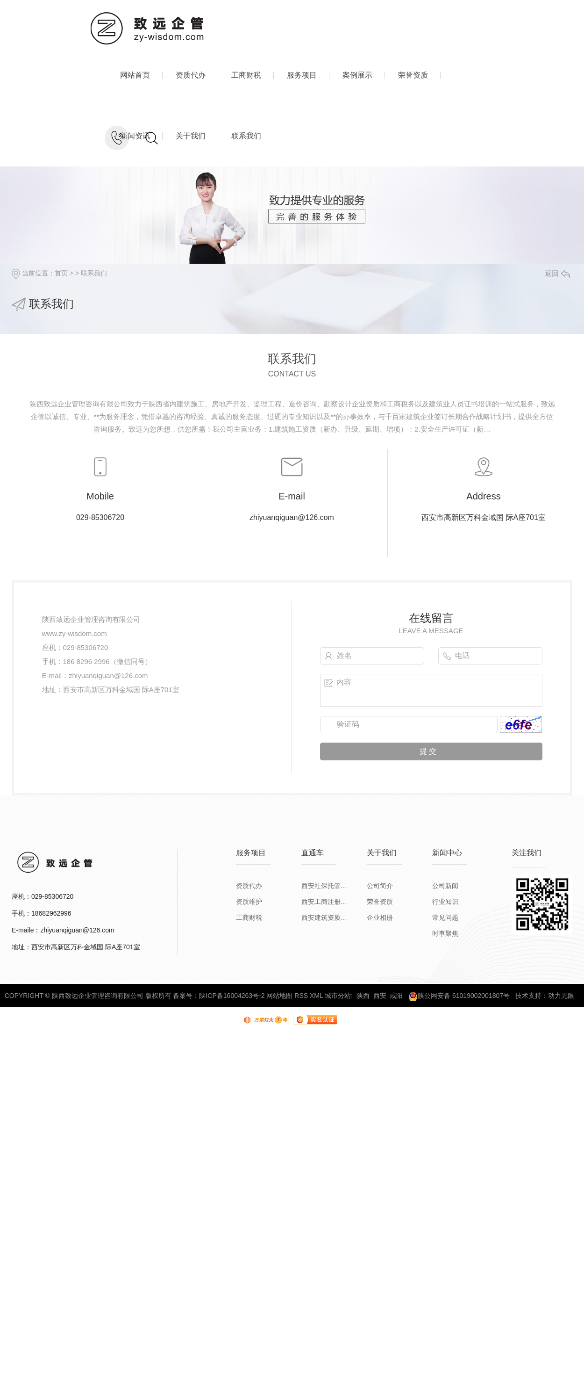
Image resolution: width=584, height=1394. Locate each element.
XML (316, 995)
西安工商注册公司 (324, 901)
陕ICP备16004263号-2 (231, 995)
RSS (301, 995)
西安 (379, 995)
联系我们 (246, 136)
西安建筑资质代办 (324, 917)
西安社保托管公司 (324, 885)
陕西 (363, 995)
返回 (557, 273)
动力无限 (561, 995)
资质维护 (249, 901)
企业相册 (380, 917)
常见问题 (445, 917)
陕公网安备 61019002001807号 (459, 995)
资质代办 (191, 75)
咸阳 (396, 995)
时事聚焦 (445, 933)
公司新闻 (445, 885)
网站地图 (279, 995)
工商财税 (246, 75)
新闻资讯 (135, 136)
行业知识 (445, 901)
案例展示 (357, 75)
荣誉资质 (413, 75)
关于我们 (191, 136)
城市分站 (338, 995)
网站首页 (135, 75)
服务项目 (302, 75)
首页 (61, 273)
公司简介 (380, 885)
